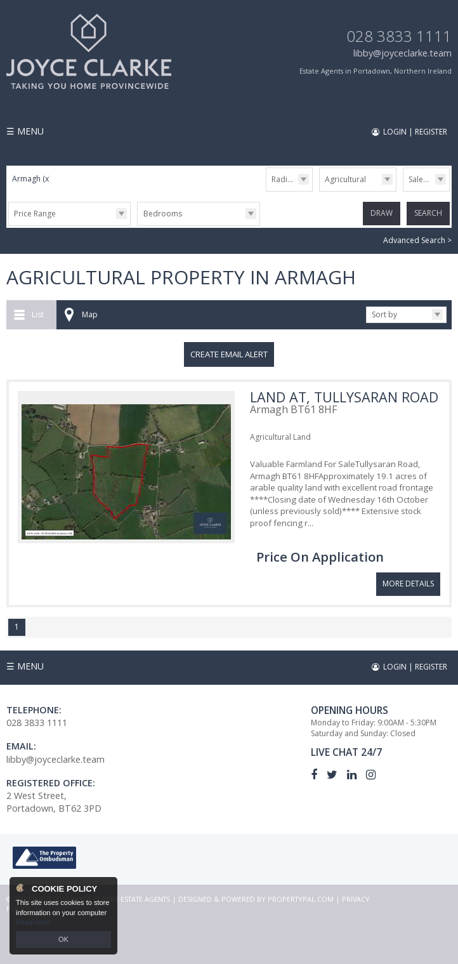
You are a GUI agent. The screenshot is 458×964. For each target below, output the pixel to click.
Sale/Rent (425, 179)
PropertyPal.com (301, 898)
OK (63, 939)
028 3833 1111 (399, 35)
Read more (33, 922)
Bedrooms (162, 213)
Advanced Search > (417, 240)
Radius (284, 179)
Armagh (31, 178)
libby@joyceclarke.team (402, 53)
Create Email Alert (229, 354)
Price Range (35, 213)
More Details (408, 583)
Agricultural (345, 179)
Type (319, 190)
